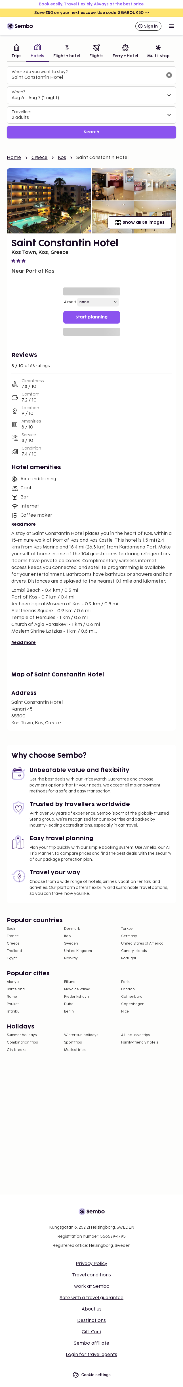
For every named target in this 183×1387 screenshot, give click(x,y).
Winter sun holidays (81, 1035)
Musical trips (74, 1050)
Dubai (69, 1004)
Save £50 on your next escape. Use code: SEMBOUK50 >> (91, 12)
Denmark (72, 929)
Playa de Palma (77, 989)
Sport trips (73, 1042)
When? (18, 92)
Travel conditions (91, 1275)
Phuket (13, 1004)
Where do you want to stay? (40, 71)
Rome (12, 997)
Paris (125, 982)
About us (92, 1309)
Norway (71, 958)
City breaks (16, 1050)
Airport (70, 302)
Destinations (91, 1320)
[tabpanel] (91, 102)
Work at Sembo (92, 1286)
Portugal (128, 958)
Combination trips (22, 1042)
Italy (67, 936)
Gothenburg (131, 997)
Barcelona (16, 989)
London (128, 989)
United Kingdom (78, 951)
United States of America (142, 943)
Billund (69, 982)
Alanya (13, 982)
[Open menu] (171, 26)
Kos (62, 157)
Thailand (14, 951)
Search (91, 132)
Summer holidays (22, 1035)
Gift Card (91, 1332)
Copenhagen (132, 1004)
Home (14, 157)
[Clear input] (169, 75)
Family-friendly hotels (139, 1042)
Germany (129, 936)
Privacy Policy (91, 1263)
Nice (125, 1011)
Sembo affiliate (91, 1343)
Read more (23, 524)
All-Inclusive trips (135, 1035)
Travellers (21, 111)
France (13, 936)
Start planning (91, 317)
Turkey (127, 929)
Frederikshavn (76, 997)
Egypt (12, 958)
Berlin (69, 1011)
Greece (39, 157)
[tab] (16, 52)
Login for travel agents (91, 1354)
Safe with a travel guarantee (91, 1298)
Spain (11, 929)
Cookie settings (91, 1375)
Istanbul (13, 1011)
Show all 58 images (140, 222)
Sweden (71, 943)
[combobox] (87, 77)
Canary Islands (134, 951)
